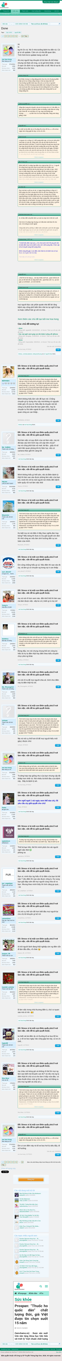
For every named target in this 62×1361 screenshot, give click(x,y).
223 (14, 649)
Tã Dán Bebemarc (25, 1199)
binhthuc (5, 639)
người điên (17, 32)
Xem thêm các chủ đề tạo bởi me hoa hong (38, 319)
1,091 (13, 729)
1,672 (13, 1051)
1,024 (13, 848)
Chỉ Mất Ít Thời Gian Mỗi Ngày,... (29, 1266)
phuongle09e (23, 1240)
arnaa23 (22, 1262)
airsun (21, 1222)
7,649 (13, 960)
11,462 (13, 578)
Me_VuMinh (6, 447)
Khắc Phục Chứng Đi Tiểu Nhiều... (29, 1226)
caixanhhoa (6, 918)
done (20, 328)
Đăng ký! (31, 1179)
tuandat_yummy (8, 987)
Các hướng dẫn (36, 11)
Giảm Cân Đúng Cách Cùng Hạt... (29, 1260)
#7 (58, 605)
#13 (58, 856)
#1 (58, 349)
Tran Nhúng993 (24, 1217)
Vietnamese (14, 1349)
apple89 (28, 330)
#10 (58, 745)
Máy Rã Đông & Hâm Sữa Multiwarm (30, 1193)
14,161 (13, 612)
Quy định (58, 1352)
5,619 (13, 454)
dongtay (28, 336)
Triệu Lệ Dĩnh (23, 1200)
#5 (58, 545)
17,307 (13, 814)
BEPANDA (5, 381)
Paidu (4, 807)
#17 (58, 1016)
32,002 (13, 389)
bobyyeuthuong (37, 354)
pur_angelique (7, 883)
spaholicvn (6, 841)
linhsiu (20, 354)
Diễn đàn (15, 11)
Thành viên (25, 11)
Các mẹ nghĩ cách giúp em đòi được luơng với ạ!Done (38, 334)
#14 (58, 891)
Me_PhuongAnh (8, 687)
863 (14, 70)
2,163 (13, 616)
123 (14, 527)
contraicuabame (27, 354)
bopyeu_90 (6, 954)
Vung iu (5, 605)
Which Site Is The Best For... (28, 1210)
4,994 (13, 66)
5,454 (13, 694)
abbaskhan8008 (24, 1211)
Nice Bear (5, 1078)
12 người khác (48, 354)
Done (21, 340)
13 (22, 36)
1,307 (13, 1085)
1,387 (13, 994)
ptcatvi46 (22, 1195)
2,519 (13, 645)
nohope (5, 720)
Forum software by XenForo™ (17, 1352)
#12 (58, 807)
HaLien (4, 482)
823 (14, 458)
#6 (58, 571)
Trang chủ (6, 11)
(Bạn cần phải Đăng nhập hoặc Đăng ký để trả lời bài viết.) (44, 1162)
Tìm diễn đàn (6, 14)
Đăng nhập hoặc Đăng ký (51, 1)
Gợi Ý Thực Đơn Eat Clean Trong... (30, 1271)
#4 (58, 486)
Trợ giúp (58, 1349)
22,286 (13, 927)
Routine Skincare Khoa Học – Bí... (29, 1238)
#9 (58, 686)
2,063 (13, 582)
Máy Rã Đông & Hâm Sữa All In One (30, 1220)
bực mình (9, 32)
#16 (58, 953)
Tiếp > (26, 36)
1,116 (13, 892)
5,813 (13, 393)
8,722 (13, 488)
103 (14, 733)
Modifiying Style (5, 1349)
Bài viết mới (15, 14)
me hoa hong (7, 59)
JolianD (22, 1228)
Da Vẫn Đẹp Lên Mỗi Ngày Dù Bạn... (30, 1255)
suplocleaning (23, 1206)
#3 (58, 455)
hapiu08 (5, 1043)
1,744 (13, 523)
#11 (58, 785)
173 (14, 1055)
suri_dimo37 (6, 572)
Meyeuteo (5, 515)
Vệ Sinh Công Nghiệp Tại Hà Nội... (30, 1215)
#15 (58, 918)
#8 (58, 660)
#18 (58, 1045)
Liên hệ (56, 11)
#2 (58, 420)
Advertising (47, 11)
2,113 (13, 931)
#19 (58, 1112)
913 (14, 818)
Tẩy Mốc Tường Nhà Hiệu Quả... (29, 1204)
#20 (58, 1154)
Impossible (29, 342)
